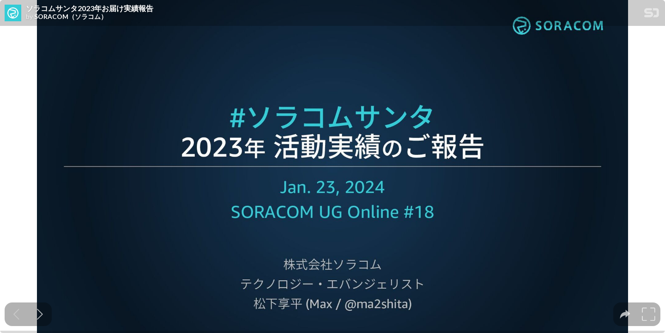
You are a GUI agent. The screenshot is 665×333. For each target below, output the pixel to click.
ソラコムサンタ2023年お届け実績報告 (89, 8)
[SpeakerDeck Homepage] (651, 14)
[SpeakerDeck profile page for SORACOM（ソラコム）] (13, 13)
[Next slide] (40, 314)
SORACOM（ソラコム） (70, 16)
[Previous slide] (16, 314)
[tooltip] (625, 314)
